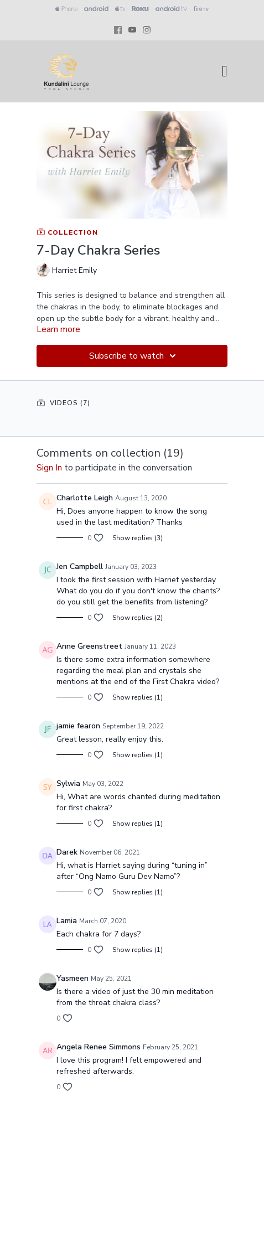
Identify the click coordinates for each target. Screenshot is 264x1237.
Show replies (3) (137, 538)
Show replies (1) (137, 697)
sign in (49, 468)
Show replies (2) (137, 617)
